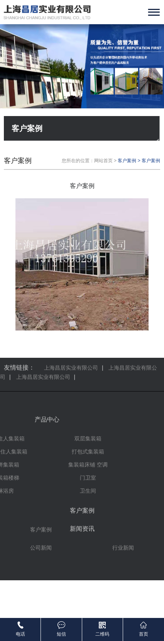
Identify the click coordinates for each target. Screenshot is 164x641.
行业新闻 (123, 536)
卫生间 (26, 491)
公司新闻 (41, 536)
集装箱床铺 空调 (26, 465)
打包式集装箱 (26, 451)
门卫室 (26, 478)
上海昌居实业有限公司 (43, 363)
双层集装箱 (25, 438)
